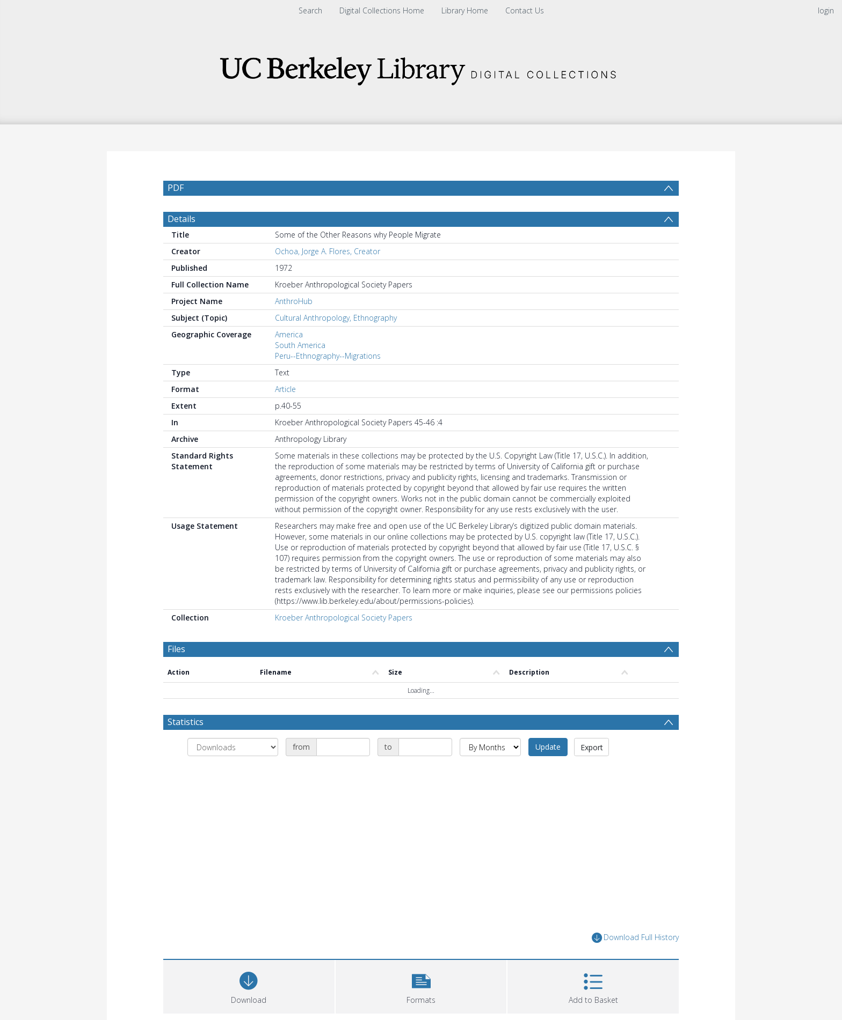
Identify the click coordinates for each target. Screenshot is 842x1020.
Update (548, 772)
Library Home (464, 10)
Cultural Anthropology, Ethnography (336, 343)
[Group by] (232, 773)
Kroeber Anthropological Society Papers (343, 643)
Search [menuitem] (310, 10)
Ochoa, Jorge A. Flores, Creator (327, 277)
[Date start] (343, 773)
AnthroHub (294, 327)
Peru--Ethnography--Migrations (328, 381)
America (289, 360)
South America (300, 371)
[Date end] (425, 773)
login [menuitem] (826, 10)
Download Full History (635, 963)
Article (285, 415)
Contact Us (524, 10)
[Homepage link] (421, 67)
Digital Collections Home (381, 10)
